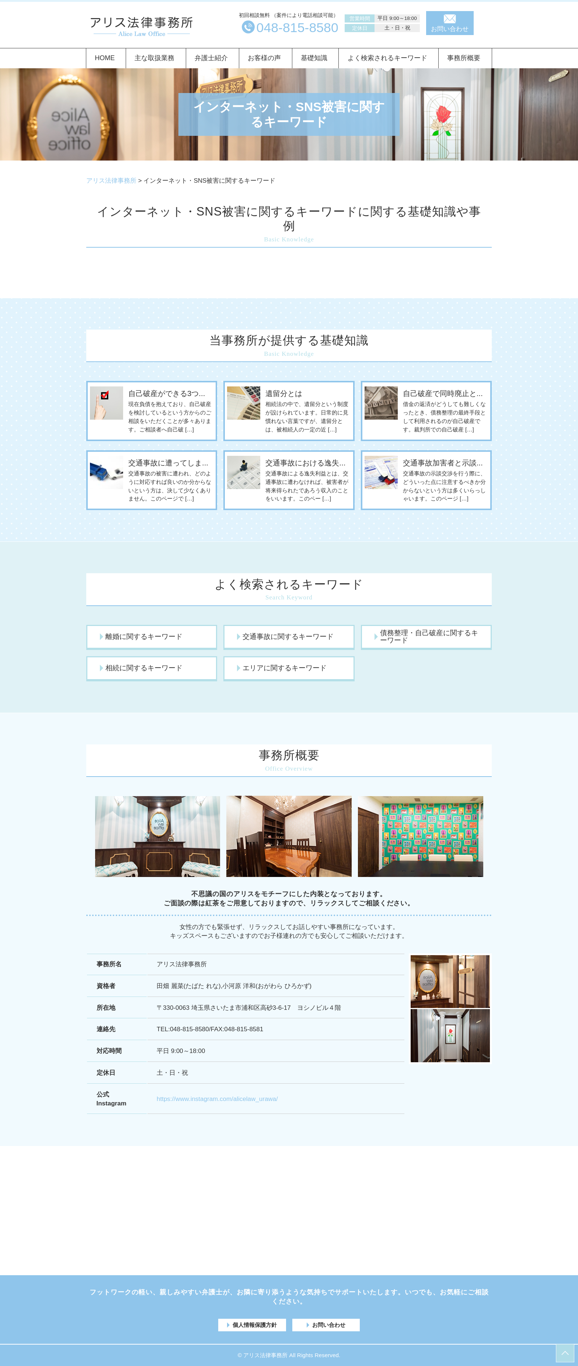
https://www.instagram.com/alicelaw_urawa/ (217, 1098)
